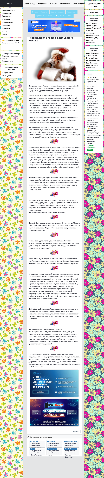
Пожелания (6, 16)
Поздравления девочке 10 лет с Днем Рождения (36, 453)
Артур (88, 26)
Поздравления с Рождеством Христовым (53, 445)
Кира (95, 58)
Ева (87, 63)
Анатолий (97, 28)
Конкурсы (6, 28)
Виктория (96, 60)
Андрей (94, 26)
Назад (76, 431)
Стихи (4, 34)
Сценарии (6, 25)
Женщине (13, 56)
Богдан (96, 35)
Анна (88, 53)
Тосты (4, 31)
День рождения (79, 3)
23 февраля (65, 3)
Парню (4, 59)
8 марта (53, 3)
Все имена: (90, 43)
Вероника (93, 63)
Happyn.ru (10, 3)
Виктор (89, 38)
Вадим (94, 38)
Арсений (89, 35)
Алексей (89, 30)
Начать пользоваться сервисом (91, 147)
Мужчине (5, 56)
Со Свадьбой (7, 76)
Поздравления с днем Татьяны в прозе (53, 453)
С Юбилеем (94, 12)
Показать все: (7, 61)
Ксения (94, 56)
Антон (88, 23)
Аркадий (89, 28)
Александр (90, 33)
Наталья (89, 58)
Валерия (89, 65)
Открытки (6, 19)
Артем (94, 23)
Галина (89, 60)
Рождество (42, 3)
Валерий (89, 40)
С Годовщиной (7, 73)
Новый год (30, 3)
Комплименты (7, 22)
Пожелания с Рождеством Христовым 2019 (36, 445)
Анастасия (95, 53)
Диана (95, 65)
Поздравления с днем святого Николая (70, 445)
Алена (88, 56)
